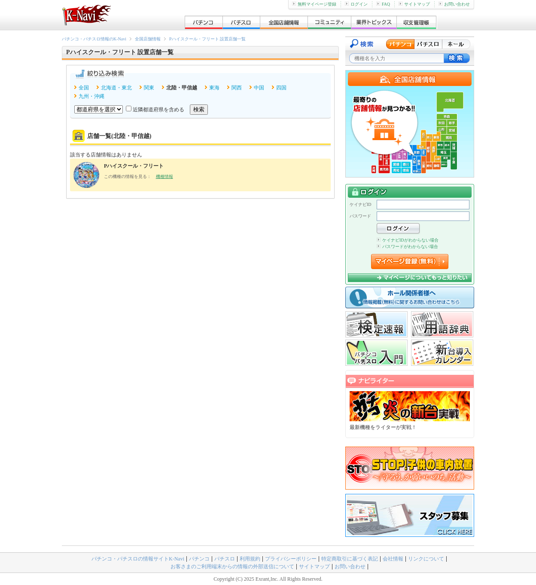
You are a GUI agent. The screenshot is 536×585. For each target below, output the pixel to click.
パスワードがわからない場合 (407, 246)
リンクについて (426, 559)
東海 (214, 88)
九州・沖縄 (91, 96)
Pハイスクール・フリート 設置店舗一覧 (207, 39)
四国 (281, 88)
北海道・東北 (116, 88)
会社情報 (393, 559)
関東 (149, 88)
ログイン (356, 4)
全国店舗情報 (148, 39)
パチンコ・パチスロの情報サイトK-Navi (137, 559)
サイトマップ (414, 4)
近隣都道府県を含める (158, 110)
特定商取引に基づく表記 (349, 559)
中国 (259, 88)
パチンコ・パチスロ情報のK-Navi (94, 39)
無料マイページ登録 (314, 4)
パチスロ (224, 559)
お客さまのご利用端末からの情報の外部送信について (232, 567)
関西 (236, 88)
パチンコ (199, 559)
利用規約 (250, 559)
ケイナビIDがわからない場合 (408, 240)
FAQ (383, 4)
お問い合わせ (454, 4)
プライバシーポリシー (291, 559)
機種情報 (164, 176)
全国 (84, 88)
